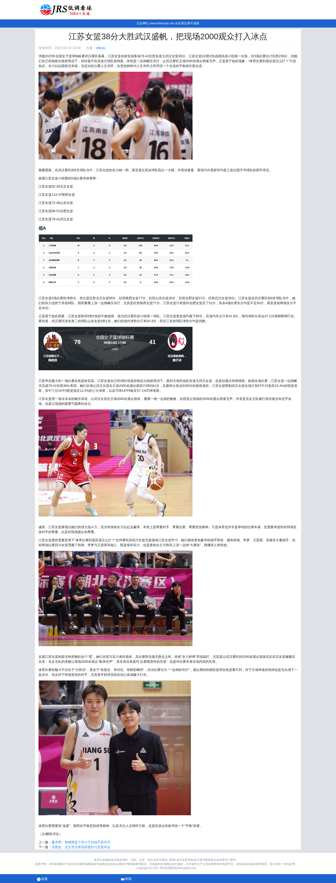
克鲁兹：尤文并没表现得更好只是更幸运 (81, 847)
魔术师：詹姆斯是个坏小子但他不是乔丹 (81, 842)
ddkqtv (100, 48)
